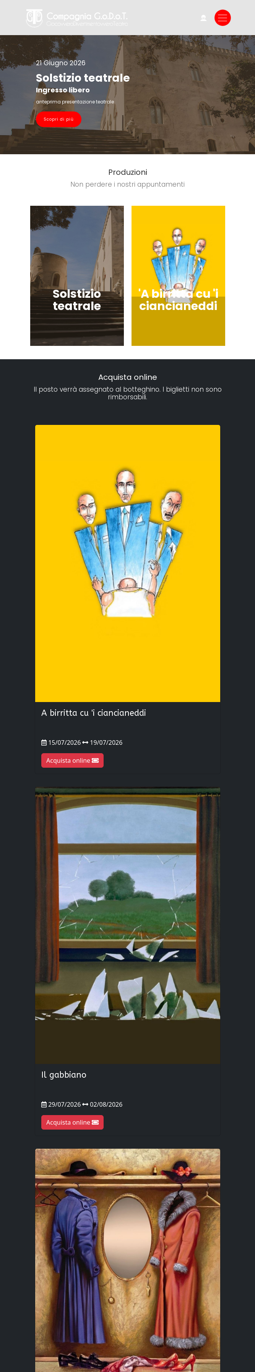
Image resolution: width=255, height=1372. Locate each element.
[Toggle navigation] (222, 18)
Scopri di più (59, 119)
